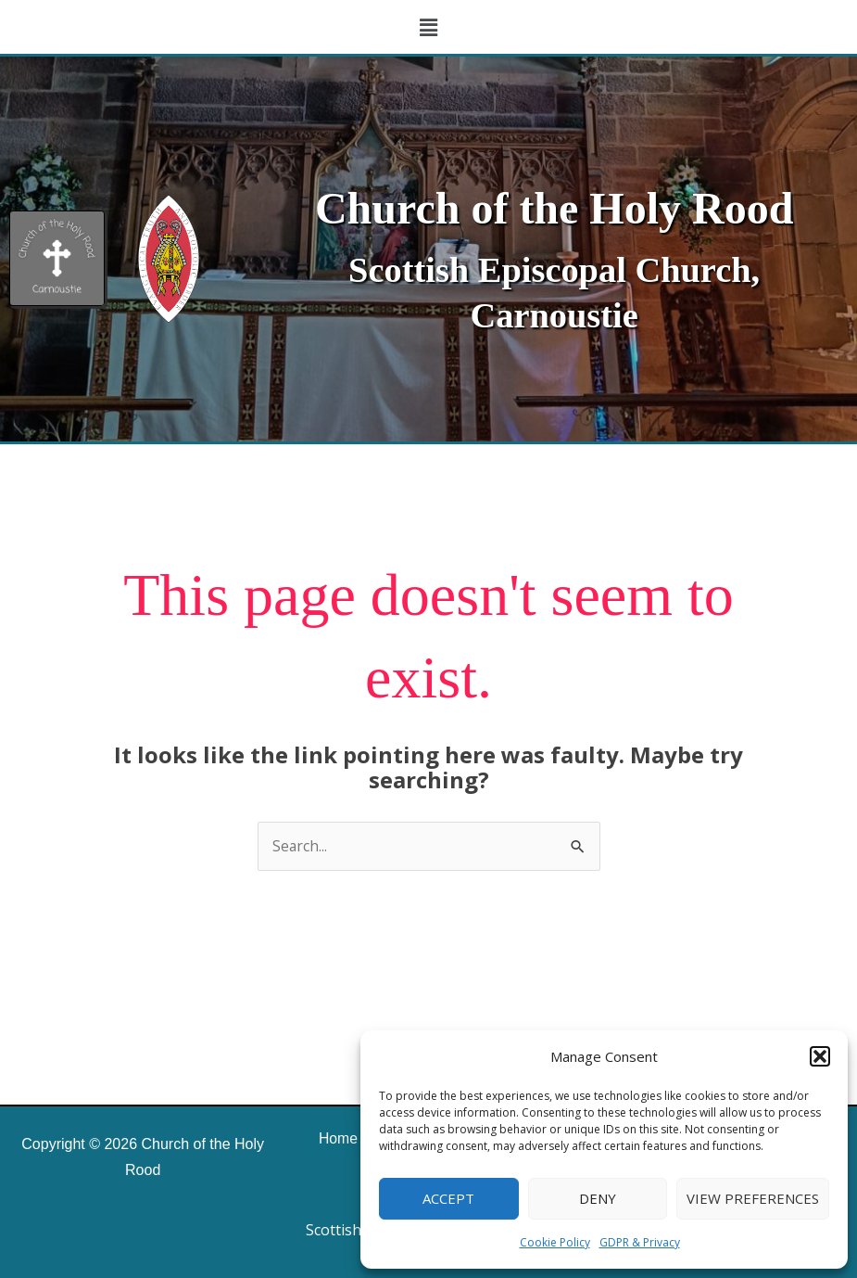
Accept (448, 1198)
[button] (820, 1056)
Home (337, 1138)
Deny (597, 1198)
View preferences (753, 1198)
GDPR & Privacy (639, 1242)
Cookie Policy (555, 1242)
